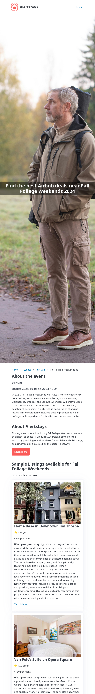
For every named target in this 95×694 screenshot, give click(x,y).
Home (15, 369)
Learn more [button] (20, 451)
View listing (20, 604)
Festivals (40, 369)
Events (27, 369)
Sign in (79, 7)
